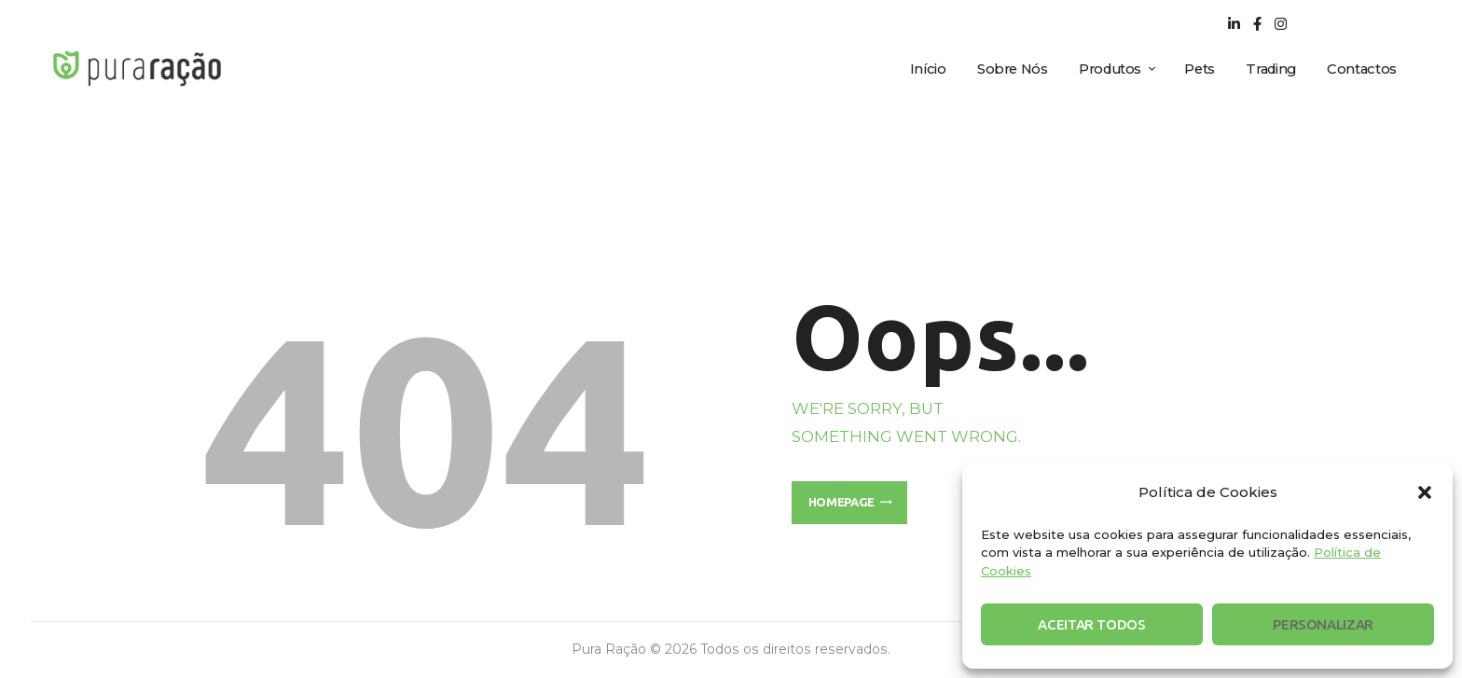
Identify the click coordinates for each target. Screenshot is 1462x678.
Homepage (841, 501)
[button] (1424, 492)
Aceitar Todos (1091, 624)
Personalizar (1323, 624)
